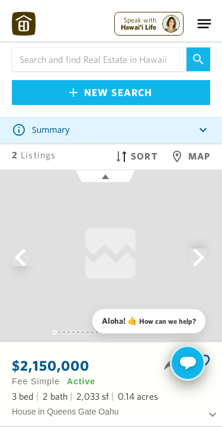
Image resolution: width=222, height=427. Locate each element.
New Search (110, 92)
